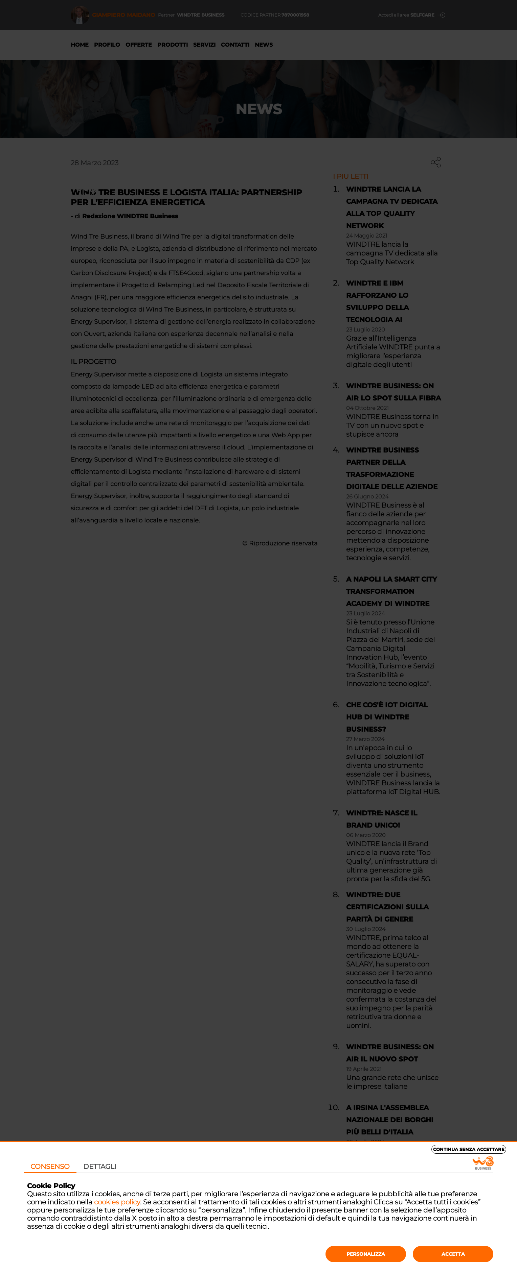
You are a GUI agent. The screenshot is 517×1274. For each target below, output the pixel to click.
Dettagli (99, 1166)
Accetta (453, 1254)
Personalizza (365, 1254)
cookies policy (117, 1202)
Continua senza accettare (468, 1149)
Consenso (50, 1166)
